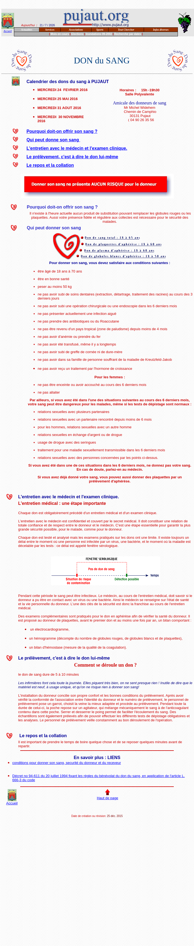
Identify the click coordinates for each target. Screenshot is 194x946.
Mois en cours (60, 34)
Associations (76, 29)
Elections (77, 34)
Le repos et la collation (50, 165)
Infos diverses (161, 29)
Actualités (26, 29)
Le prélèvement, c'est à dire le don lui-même (72, 156)
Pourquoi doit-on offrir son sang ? (62, 131)
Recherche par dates (127, 34)
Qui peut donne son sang (53, 139)
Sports (99, 29)
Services (49, 29)
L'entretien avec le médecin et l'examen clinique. (77, 148)
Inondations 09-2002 (99, 34)
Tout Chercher (126, 29)
